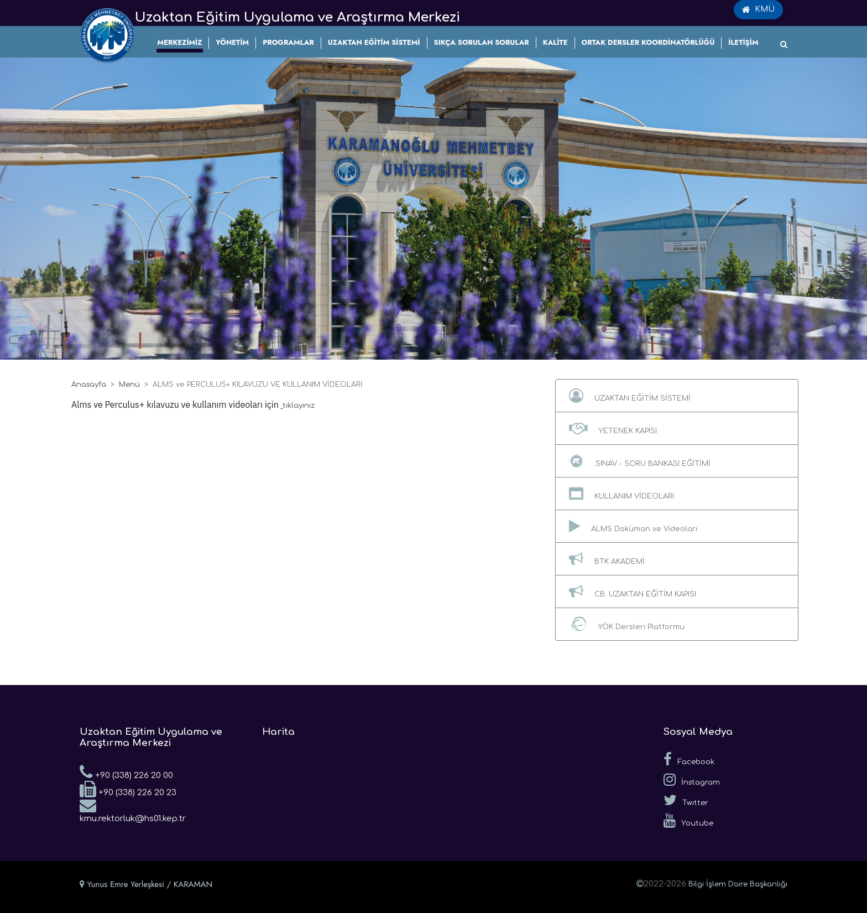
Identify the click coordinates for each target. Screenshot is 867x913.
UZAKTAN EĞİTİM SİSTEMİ (374, 42)
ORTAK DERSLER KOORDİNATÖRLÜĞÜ (648, 42)
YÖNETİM (232, 42)
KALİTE (555, 42)
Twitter (686, 800)
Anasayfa (88, 384)
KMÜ (758, 9)
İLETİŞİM (743, 42)
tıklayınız (299, 405)
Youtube (688, 820)
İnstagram (692, 779)
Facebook (689, 759)
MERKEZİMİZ (180, 42)
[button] (676, 395)
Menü (129, 384)
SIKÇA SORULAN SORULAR (481, 42)
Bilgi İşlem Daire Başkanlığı (737, 884)
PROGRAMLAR (288, 42)
